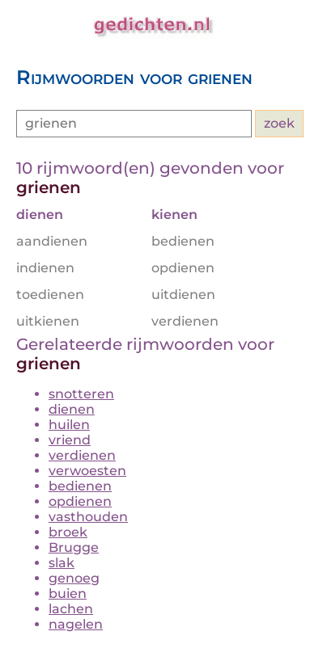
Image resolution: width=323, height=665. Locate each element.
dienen (72, 409)
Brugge (74, 547)
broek (68, 532)
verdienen (82, 455)
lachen (71, 609)
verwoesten (87, 470)
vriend (70, 440)
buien (68, 593)
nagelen (76, 624)
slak (61, 562)
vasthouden (88, 516)
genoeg (74, 578)
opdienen (80, 501)
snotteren (81, 394)
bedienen (80, 486)
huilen (69, 424)
